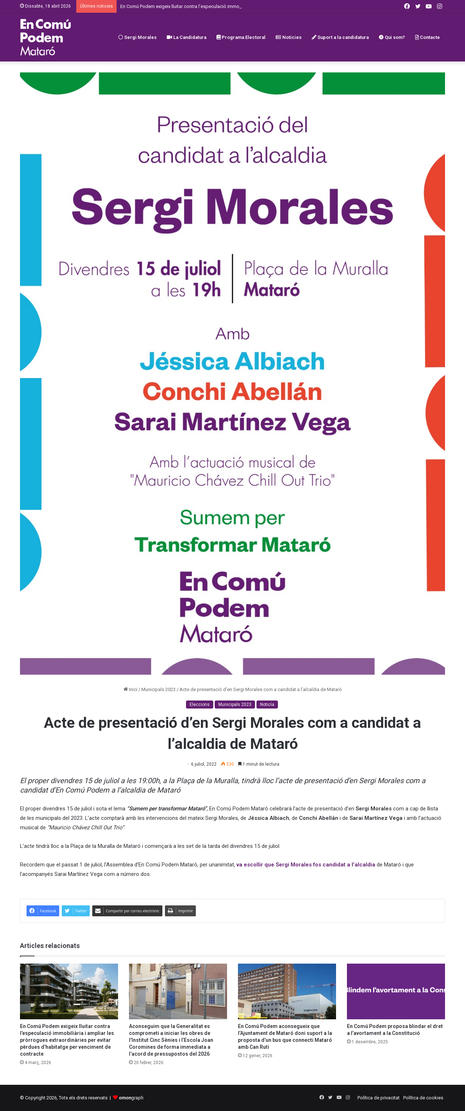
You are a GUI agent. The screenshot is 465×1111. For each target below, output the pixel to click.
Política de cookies (423, 1097)
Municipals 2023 (158, 689)
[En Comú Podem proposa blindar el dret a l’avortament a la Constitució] (396, 991)
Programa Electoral (241, 37)
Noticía (267, 704)
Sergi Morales (137, 37)
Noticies (289, 37)
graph (131, 1097)
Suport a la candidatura (340, 37)
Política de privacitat (378, 1097)
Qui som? (392, 37)
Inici (130, 689)
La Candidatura (186, 37)
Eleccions (200, 704)
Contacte (427, 37)
